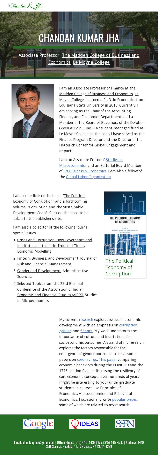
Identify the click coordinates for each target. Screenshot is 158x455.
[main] (79, 45)
